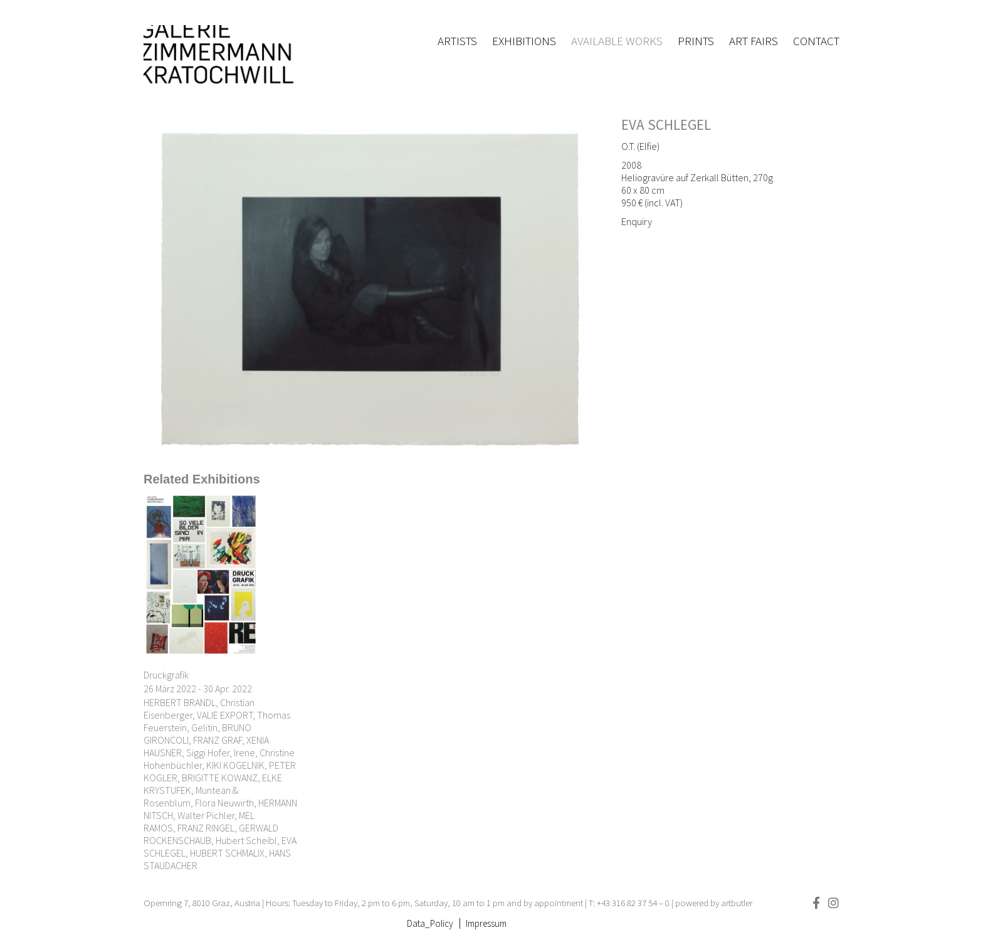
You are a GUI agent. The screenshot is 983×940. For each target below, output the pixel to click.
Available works (617, 40)
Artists (457, 40)
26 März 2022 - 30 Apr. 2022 (198, 688)
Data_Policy (430, 923)
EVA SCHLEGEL (666, 124)
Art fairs (753, 40)
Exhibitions (524, 40)
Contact (816, 40)
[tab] (202, 479)
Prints (696, 40)
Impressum (486, 923)
